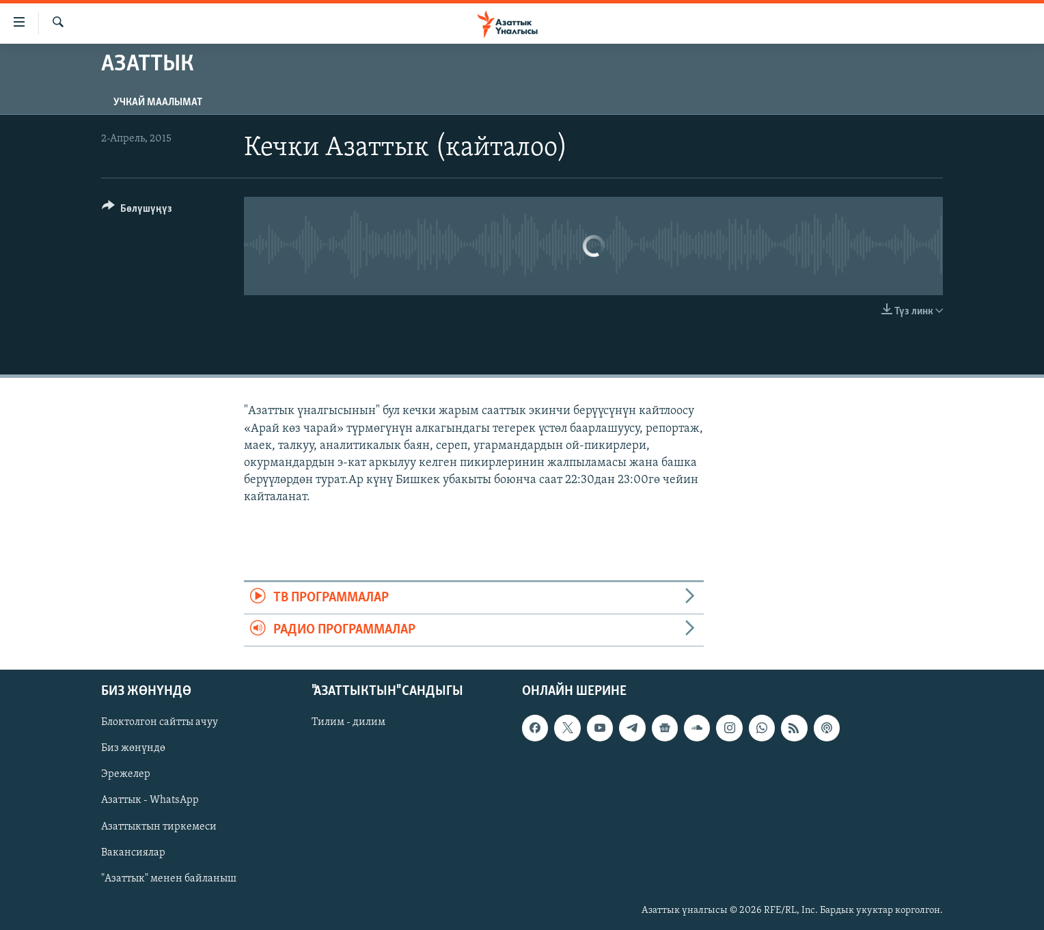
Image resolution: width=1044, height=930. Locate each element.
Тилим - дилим (348, 722)
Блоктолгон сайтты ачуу (159, 722)
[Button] (137, 211)
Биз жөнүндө (133, 748)
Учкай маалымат (157, 102)
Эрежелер (125, 774)
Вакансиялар (133, 852)
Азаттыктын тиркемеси (159, 826)
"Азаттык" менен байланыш (168, 878)
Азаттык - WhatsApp (150, 800)
